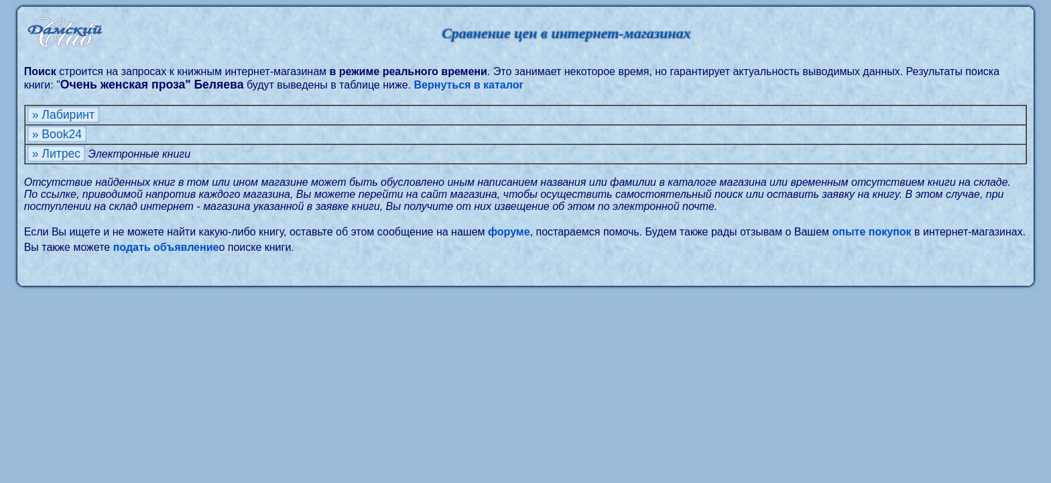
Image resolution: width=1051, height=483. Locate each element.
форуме (509, 231)
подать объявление (166, 247)
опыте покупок (872, 231)
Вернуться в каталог (468, 85)
